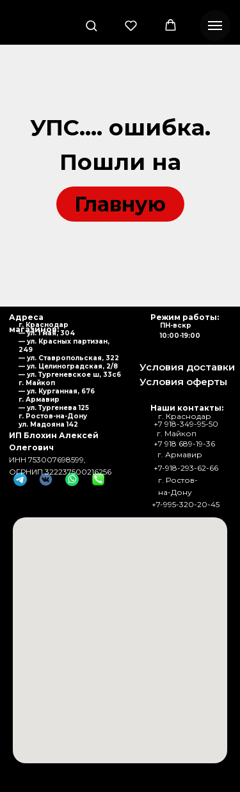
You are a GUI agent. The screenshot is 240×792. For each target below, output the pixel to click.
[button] (91, 25)
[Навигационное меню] (215, 25)
